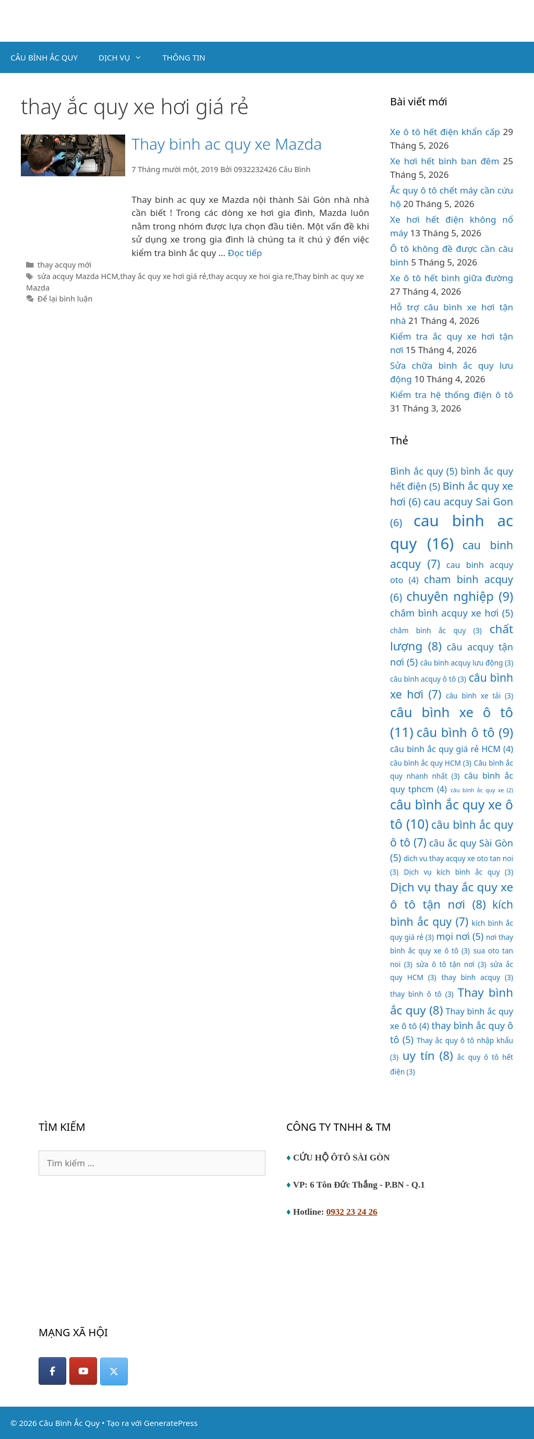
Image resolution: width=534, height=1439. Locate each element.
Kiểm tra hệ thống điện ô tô (451, 395)
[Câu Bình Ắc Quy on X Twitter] (114, 1371)
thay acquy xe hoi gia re (251, 276)
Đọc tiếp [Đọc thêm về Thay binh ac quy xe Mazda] (245, 253)
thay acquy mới (64, 265)
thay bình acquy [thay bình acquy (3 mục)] (477, 977)
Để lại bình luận (65, 299)
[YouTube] (83, 1371)
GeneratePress (171, 1423)
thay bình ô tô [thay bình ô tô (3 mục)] (422, 994)
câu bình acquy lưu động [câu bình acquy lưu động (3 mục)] (466, 663)
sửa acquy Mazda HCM (78, 276)
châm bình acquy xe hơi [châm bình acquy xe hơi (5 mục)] (451, 613)
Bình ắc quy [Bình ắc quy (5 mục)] (423, 471)
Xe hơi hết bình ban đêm (444, 161)
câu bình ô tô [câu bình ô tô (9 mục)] (465, 732)
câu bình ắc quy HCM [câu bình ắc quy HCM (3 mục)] (430, 763)
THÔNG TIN (184, 57)
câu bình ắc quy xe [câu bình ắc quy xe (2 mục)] (482, 790)
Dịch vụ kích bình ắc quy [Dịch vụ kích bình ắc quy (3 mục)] (458, 872)
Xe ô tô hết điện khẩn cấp (445, 132)
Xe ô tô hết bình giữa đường (451, 278)
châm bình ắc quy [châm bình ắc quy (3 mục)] (436, 630)
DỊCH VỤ (125, 57)
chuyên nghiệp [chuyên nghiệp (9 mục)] (459, 596)
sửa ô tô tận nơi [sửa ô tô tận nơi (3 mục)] (451, 964)
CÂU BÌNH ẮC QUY (44, 57)
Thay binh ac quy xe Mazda (226, 143)
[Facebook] (52, 1371)
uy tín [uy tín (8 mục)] (428, 1055)
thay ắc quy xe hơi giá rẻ (163, 276)
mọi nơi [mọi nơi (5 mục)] (459, 936)
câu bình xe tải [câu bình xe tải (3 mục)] (479, 695)
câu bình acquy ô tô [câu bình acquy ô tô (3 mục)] (428, 679)
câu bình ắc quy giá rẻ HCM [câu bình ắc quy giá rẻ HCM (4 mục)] (451, 749)
